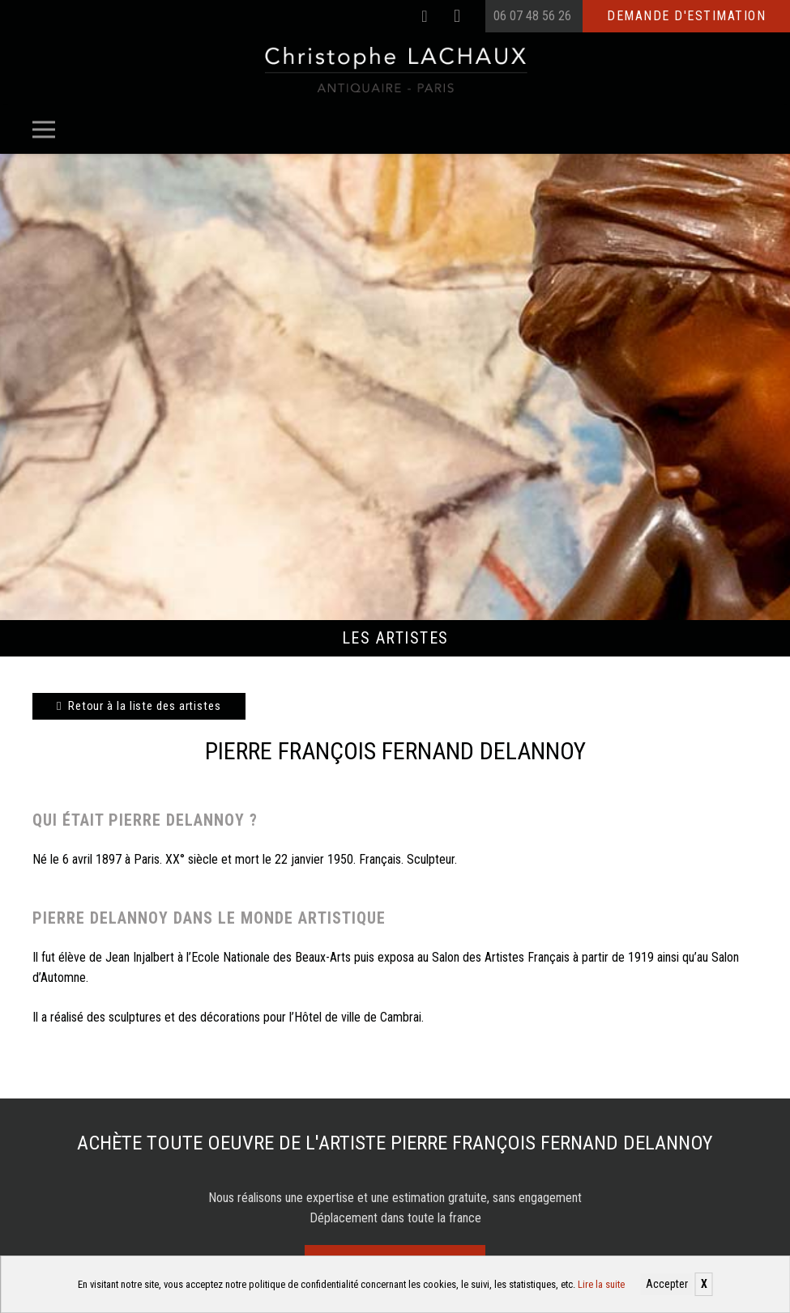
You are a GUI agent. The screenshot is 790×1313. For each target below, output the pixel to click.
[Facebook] (424, 16)
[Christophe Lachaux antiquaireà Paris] (395, 68)
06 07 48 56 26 (532, 15)
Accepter (667, 1283)
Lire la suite (601, 1284)
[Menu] (44, 129)
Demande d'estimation (686, 15)
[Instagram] (457, 16)
